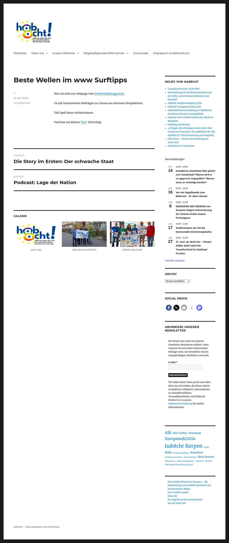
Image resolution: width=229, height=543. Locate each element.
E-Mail (173, 362)
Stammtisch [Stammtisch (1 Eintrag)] (170, 461)
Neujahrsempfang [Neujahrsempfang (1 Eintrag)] (181, 453)
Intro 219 (172, 496)
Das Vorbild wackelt (178, 492)
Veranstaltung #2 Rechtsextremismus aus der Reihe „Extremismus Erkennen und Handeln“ (190, 96)
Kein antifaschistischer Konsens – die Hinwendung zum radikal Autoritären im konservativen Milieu (189, 485)
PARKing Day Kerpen (179, 124)
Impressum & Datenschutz (171, 53)
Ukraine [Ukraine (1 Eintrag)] (208, 461)
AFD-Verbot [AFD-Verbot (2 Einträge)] (180, 433)
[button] (169, 308)
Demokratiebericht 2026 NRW (184, 88)
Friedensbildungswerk (110, 93)
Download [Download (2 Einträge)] (194, 433)
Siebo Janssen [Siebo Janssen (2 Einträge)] (206, 456)
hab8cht (18, 527)
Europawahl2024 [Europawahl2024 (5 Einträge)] (180, 438)
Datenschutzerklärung (180, 403)
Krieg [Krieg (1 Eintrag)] (206, 447)
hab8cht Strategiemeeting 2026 (184, 106)
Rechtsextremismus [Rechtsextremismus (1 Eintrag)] (173, 457)
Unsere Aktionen (63, 53)
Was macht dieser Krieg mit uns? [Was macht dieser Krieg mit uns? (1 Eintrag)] (179, 465)
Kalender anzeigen (175, 260)
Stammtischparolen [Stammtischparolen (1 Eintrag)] (185, 461)
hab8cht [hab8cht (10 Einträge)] (174, 446)
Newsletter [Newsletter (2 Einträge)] (196, 452)
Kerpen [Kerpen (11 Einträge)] (194, 446)
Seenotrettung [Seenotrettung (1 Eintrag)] (190, 457)
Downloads (140, 53)
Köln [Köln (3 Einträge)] (168, 452)
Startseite (20, 53)
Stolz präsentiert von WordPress (42, 527)
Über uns (37, 53)
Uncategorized (22, 102)
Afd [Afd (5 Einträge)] (168, 432)
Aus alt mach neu (177, 503)
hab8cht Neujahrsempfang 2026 (185, 103)
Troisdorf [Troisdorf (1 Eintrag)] (199, 461)
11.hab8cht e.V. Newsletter (181, 146)
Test (83, 122)
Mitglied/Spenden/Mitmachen (104, 53)
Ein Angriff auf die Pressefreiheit (185, 499)
